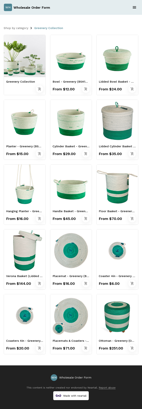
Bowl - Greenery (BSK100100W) (75, 81)
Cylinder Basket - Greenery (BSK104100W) (83, 146)
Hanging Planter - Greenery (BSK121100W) (36, 211)
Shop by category (16, 28)
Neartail (92, 387)
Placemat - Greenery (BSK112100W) (78, 276)
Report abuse (107, 387)
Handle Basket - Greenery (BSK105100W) (82, 211)
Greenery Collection (48, 28)
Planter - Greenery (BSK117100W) (30, 146)
